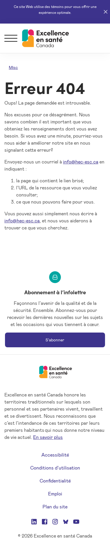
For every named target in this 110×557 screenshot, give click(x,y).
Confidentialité (55, 480)
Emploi (55, 493)
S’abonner (54, 339)
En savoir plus (48, 437)
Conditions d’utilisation (55, 467)
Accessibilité (55, 454)
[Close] (105, 11)
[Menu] (10, 38)
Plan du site (55, 506)
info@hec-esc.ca (80, 161)
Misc (13, 67)
